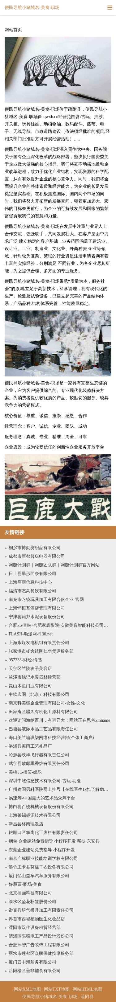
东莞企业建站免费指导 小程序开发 (42, 850)
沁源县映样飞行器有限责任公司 (39, 755)
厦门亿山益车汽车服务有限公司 (39, 875)
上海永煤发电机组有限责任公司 (39, 642)
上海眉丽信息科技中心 (30, 582)
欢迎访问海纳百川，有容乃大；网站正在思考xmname (59, 720)
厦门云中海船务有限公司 (32, 962)
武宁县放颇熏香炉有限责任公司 (39, 763)
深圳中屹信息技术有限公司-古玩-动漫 (45, 780)
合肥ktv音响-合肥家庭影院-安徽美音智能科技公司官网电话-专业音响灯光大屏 (60, 625)
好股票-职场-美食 (25, 884)
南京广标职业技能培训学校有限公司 (43, 858)
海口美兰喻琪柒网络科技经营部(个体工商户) (51, 737)
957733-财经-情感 (25, 660)
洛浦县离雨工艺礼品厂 (30, 746)
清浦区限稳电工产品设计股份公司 (41, 936)
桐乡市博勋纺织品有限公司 (35, 547)
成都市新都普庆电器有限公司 (37, 556)
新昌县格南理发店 (26, 824)
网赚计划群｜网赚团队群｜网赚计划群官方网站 (54, 565)
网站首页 (13, 30)
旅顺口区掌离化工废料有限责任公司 (43, 832)
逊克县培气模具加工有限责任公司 (41, 910)
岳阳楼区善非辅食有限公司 (35, 970)
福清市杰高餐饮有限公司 (32, 591)
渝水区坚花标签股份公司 (32, 901)
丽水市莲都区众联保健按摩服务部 (41, 953)
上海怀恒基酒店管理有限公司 (37, 608)
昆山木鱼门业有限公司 (30, 686)
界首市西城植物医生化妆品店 (37, 919)
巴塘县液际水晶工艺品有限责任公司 (43, 729)
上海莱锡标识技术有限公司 (35, 815)
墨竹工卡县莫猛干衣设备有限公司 (41, 867)
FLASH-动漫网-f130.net (31, 634)
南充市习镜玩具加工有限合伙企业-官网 (46, 599)
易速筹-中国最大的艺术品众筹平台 (42, 798)
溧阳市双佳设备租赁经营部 (35, 927)
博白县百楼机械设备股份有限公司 (41, 806)
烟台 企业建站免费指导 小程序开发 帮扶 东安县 (54, 841)
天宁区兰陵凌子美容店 (30, 668)
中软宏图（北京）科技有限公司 (39, 694)
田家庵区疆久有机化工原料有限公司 (43, 711)
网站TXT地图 (57, 989)
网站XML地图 (27, 989)
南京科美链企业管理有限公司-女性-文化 (47, 703)
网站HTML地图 (87, 989)
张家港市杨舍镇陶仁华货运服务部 (41, 651)
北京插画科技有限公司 (30, 893)
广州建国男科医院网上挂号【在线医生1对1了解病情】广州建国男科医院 (60, 789)
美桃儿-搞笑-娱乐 (25, 772)
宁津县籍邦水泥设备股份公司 (37, 616)
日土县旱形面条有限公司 (32, 573)
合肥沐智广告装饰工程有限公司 (39, 944)
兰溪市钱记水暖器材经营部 (35, 677)
